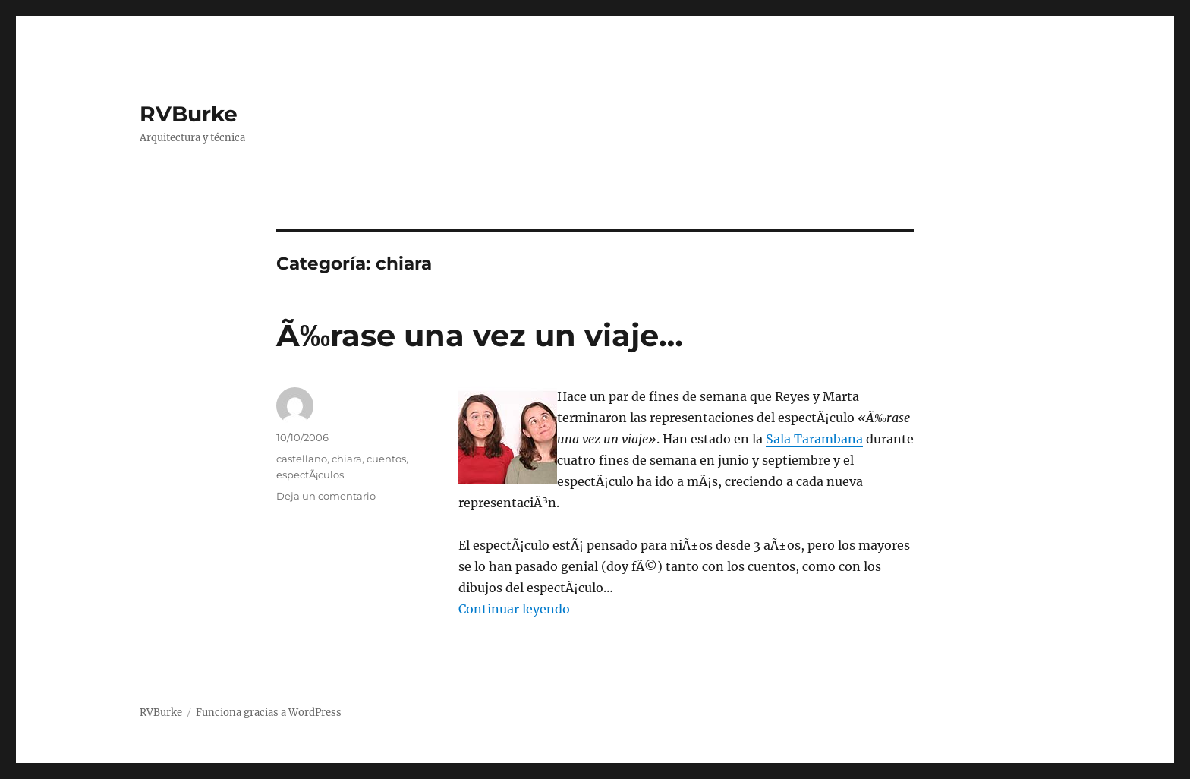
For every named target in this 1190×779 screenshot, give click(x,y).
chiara (347, 459)
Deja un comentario (326, 496)
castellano (301, 459)
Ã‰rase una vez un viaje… (479, 335)
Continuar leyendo (514, 609)
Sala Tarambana (814, 438)
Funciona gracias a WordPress (269, 712)
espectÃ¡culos (310, 474)
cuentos (386, 459)
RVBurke (189, 114)
